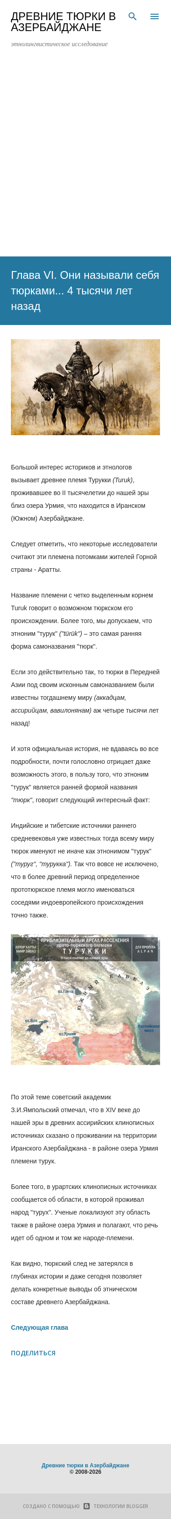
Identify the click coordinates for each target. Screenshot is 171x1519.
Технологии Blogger (114, 1506)
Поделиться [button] (33, 1352)
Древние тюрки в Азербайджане (63, 21)
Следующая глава (39, 1327)
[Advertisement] (85, 156)
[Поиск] (132, 16)
